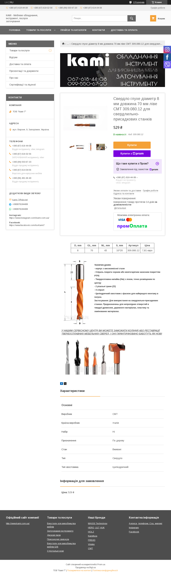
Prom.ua (101, 564)
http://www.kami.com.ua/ (18, 523)
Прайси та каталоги (73, 30)
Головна (14, 30)
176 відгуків (138, 2)
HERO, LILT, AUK (96, 527)
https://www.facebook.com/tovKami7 (27, 225)
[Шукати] (131, 18)
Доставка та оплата (124, 30)
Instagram (134, 527)
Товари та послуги (38, 30)
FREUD (91, 540)
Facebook (134, 532)
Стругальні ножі (55, 551)
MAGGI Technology (97, 523)
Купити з (131, 153)
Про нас (13, 77)
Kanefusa (92, 536)
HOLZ (91, 532)
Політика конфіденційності (105, 570)
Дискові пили (54, 535)
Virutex (91, 544)
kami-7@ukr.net (20, 199)
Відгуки (13, 57)
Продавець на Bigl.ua (85, 567)
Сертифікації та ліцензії (22, 84)
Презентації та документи (23, 71)
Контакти (98, 30)
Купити (132, 145)
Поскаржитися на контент (79, 570)
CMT (90, 548)
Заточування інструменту (60, 531)
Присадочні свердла (58, 539)
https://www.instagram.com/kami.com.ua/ (29, 218)
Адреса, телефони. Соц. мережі (145, 523)
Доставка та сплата (20, 64)
